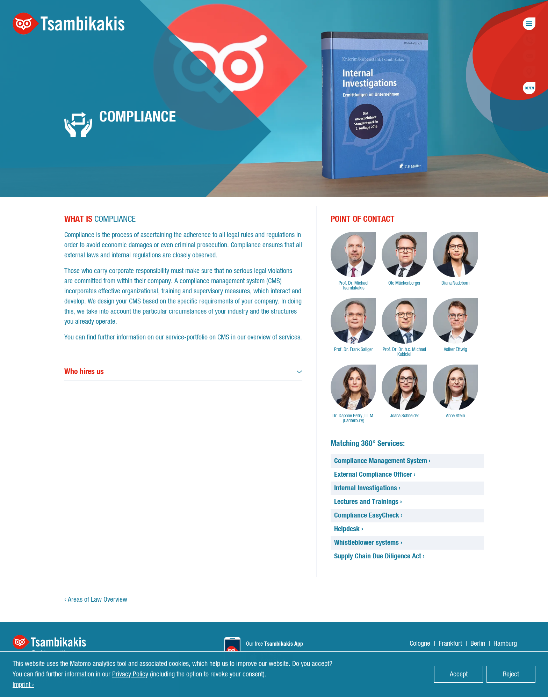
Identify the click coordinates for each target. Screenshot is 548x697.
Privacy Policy (130, 674)
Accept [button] (459, 674)
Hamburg (505, 643)
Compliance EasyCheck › (368, 515)
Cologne (420, 643)
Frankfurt (450, 643)
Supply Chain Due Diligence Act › (379, 556)
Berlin (477, 643)
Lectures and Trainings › (368, 501)
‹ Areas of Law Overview (95, 599)
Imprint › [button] (23, 684)
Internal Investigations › (367, 488)
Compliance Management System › (382, 460)
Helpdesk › (348, 529)
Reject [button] (511, 674)
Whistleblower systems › (368, 542)
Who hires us (84, 371)
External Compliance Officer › (375, 474)
